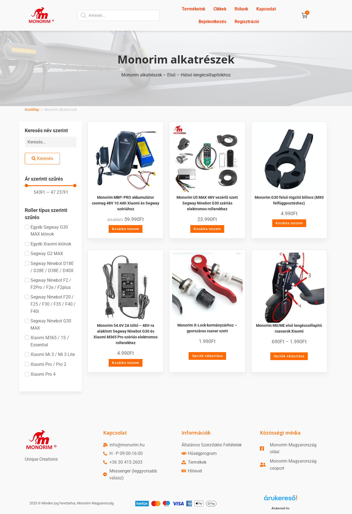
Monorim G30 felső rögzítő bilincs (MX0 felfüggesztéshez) (289, 200)
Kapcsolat (266, 9)
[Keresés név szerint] (50, 142)
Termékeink (193, 9)
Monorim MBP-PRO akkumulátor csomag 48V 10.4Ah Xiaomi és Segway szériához (125, 203)
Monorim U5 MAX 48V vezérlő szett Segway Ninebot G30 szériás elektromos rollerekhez (207, 203)
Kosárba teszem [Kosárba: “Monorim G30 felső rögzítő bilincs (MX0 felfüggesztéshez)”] (289, 223)
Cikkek (219, 9)
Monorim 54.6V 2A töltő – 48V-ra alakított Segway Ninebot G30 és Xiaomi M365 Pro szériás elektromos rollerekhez (126, 334)
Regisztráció (247, 21)
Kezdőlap (32, 109)
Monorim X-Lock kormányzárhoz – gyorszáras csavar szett (207, 328)
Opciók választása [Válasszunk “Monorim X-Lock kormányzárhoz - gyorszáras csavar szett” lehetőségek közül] (207, 356)
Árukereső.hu (280, 508)
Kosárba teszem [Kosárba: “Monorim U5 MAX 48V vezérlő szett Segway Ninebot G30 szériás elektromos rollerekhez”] (207, 229)
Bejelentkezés (212, 21)
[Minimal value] (50, 185)
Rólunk (241, 9)
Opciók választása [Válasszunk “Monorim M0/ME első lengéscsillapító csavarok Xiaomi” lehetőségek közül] (289, 356)
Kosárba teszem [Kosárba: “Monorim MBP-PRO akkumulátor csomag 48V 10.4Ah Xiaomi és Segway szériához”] (125, 229)
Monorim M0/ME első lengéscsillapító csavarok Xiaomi (289, 328)
